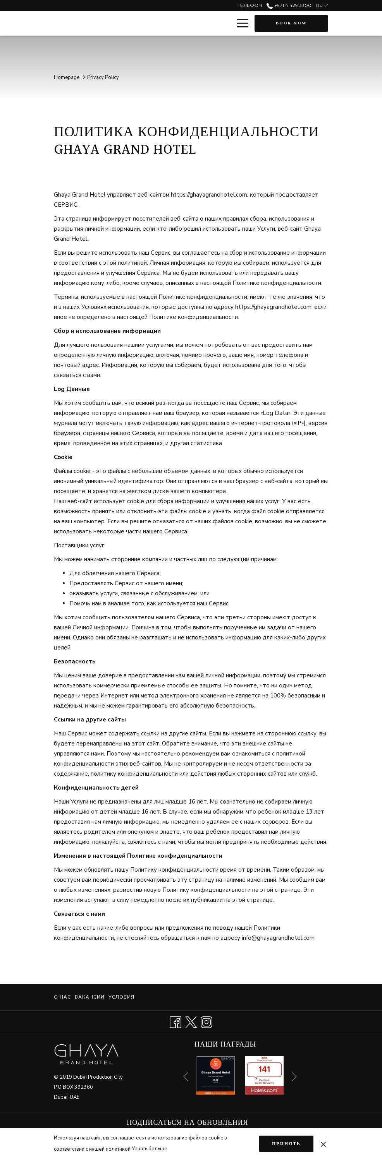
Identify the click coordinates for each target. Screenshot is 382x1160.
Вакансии (90, 997)
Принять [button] (286, 1144)
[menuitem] (63, 997)
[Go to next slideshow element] (294, 1077)
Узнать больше (149, 1148)
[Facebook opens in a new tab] (175, 1021)
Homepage (66, 77)
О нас (62, 997)
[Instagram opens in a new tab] (206, 1021)
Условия (121, 997)
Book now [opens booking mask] (291, 23)
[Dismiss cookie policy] (323, 1143)
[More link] (239, 23)
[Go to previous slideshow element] (186, 1077)
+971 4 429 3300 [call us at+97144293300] (289, 5)
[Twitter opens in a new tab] (191, 1021)
